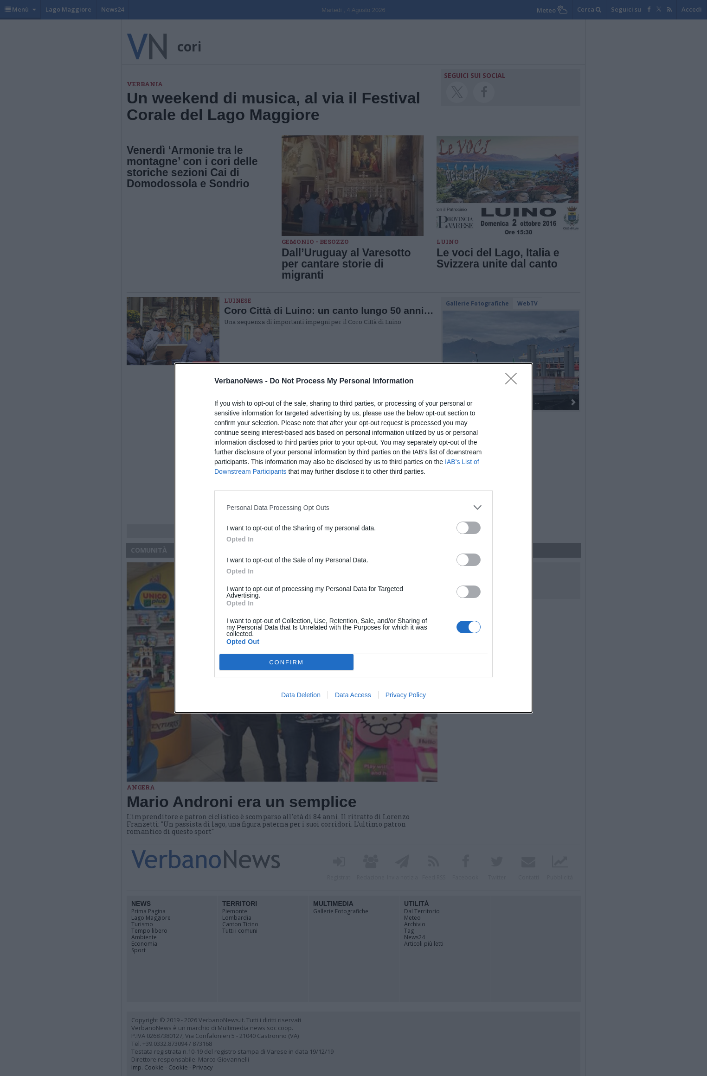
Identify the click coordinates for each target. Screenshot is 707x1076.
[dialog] (353, 538)
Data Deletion (301, 695)
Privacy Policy (406, 695)
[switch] (468, 528)
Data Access (353, 695)
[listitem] (353, 507)
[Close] (514, 381)
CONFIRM (286, 662)
